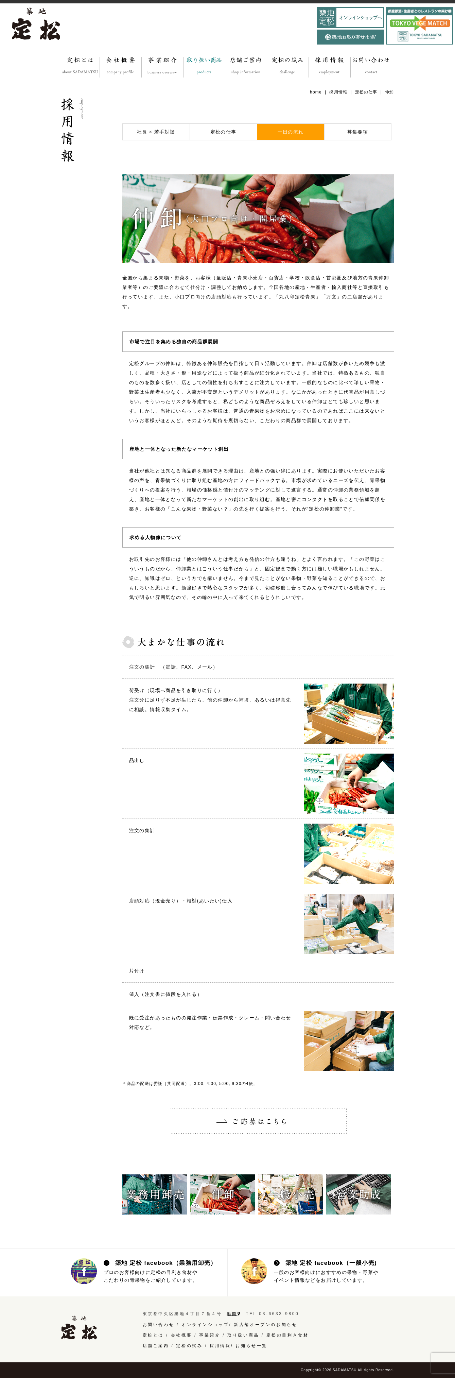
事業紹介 (209, 1335)
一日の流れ (291, 132)
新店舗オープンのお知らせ (265, 1324)
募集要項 (357, 132)
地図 (234, 1313)
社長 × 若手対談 (156, 132)
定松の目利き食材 (287, 1335)
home (316, 92)
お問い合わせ (159, 1324)
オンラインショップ (205, 1324)
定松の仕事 (223, 132)
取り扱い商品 (243, 1335)
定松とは (153, 1335)
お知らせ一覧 (251, 1345)
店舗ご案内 (156, 1345)
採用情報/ (222, 1345)
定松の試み (189, 1345)
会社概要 (181, 1335)
